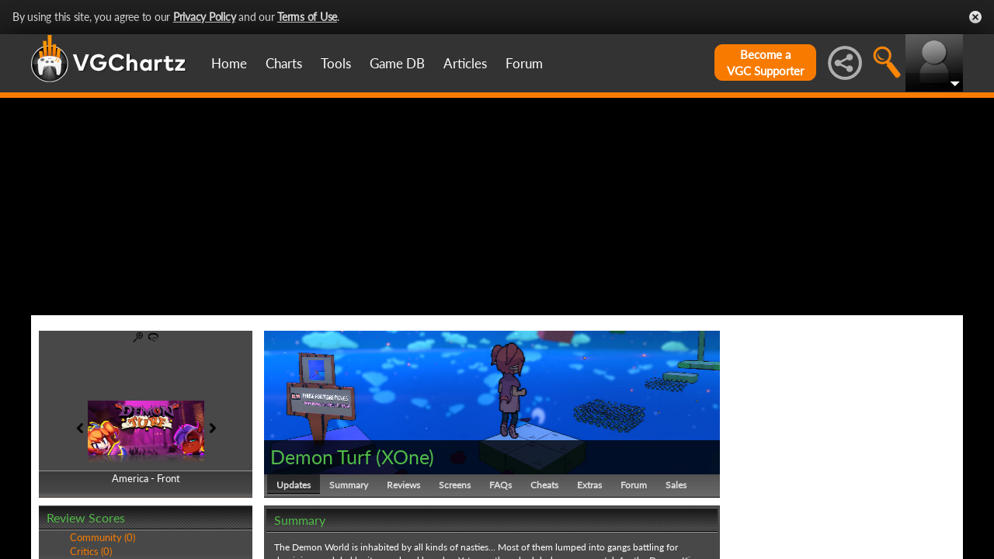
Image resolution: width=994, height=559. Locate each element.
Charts (284, 63)
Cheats (544, 485)
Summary (348, 485)
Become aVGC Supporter (765, 62)
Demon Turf (320, 456)
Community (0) (102, 537)
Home (229, 63)
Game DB (397, 63)
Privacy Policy (204, 16)
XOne (405, 456)
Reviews (403, 485)
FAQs (500, 485)
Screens (455, 485)
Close (975, 17)
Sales (676, 485)
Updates (293, 485)
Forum (524, 63)
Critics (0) (91, 551)
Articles (465, 63)
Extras (589, 485)
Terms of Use (307, 16)
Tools (336, 63)
